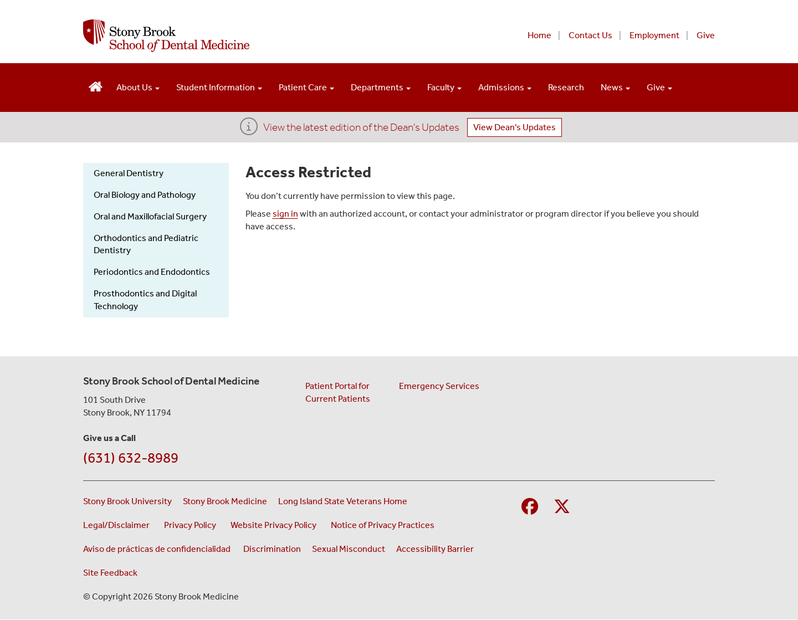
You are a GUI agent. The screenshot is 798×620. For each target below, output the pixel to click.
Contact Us (590, 35)
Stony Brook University (127, 501)
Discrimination (272, 549)
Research (566, 87)
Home (539, 35)
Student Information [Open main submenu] (219, 87)
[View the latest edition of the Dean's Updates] (249, 130)
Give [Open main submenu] (659, 87)
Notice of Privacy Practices (384, 524)
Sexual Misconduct (348, 549)
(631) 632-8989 (130, 458)
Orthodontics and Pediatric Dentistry (146, 244)
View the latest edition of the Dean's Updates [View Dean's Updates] (361, 127)
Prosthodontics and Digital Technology (145, 299)
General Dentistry (128, 173)
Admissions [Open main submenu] (504, 87)
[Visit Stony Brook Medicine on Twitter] (562, 507)
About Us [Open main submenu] (138, 87)
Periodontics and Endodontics (152, 272)
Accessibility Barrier (435, 549)
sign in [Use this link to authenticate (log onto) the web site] (285, 213)
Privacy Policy (191, 524)
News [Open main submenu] (615, 87)
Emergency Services (439, 386)
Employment (654, 35)
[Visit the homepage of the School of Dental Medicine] (96, 85)
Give (706, 35)
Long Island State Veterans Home (342, 501)
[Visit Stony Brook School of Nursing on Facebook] (530, 507)
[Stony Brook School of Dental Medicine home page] (264, 35)
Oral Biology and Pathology (145, 194)
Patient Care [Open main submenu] (306, 87)
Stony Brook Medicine (225, 501)
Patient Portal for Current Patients (337, 392)
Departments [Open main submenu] (381, 87)
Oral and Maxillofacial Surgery (150, 216)
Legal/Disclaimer (118, 524)
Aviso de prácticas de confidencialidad (157, 549)
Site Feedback (110, 572)
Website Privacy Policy (275, 524)
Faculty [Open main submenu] (444, 87)
